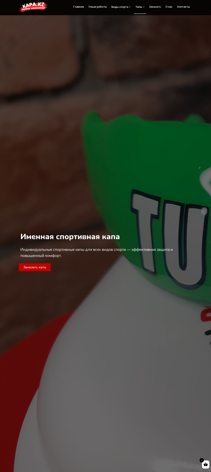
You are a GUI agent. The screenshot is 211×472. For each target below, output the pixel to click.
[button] (35, 267)
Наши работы (97, 6)
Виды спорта (121, 7)
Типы (140, 7)
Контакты (183, 6)
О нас (169, 6)
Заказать (155, 6)
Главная (78, 6)
